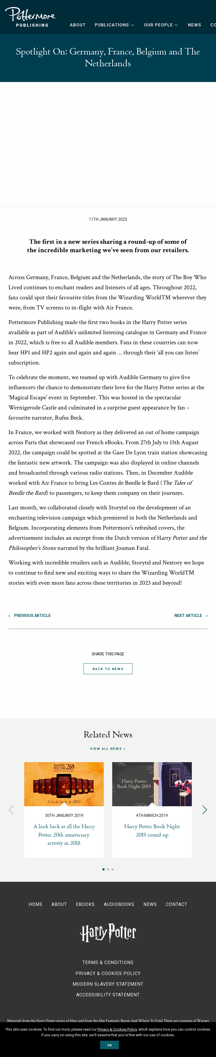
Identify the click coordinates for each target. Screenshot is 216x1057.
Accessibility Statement (108, 994)
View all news (106, 749)
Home (35, 904)
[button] (205, 809)
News (194, 25)
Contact (176, 904)
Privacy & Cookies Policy (108, 973)
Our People (158, 25)
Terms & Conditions (108, 962)
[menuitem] (73, 25)
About (78, 25)
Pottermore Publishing (30, 16)
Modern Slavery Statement (108, 984)
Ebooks (85, 904)
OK (109, 1045)
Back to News (108, 669)
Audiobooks (119, 904)
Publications (112, 25)
